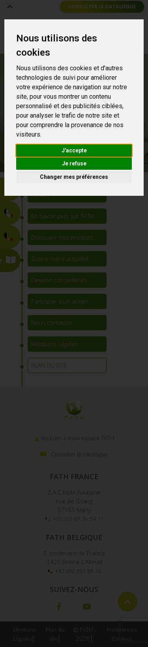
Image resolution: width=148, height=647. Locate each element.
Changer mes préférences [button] (74, 177)
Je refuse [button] (74, 163)
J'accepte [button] (74, 150)
